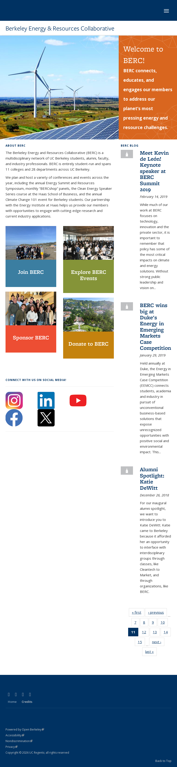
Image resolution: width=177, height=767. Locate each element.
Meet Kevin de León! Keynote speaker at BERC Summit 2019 (154, 171)
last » (151, 652)
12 (145, 632)
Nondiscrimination (19, 741)
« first (138, 613)
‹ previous (157, 613)
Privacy (12, 747)
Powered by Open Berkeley (25, 729)
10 (164, 623)
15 (141, 642)
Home (12, 702)
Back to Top (163, 761)
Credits (27, 702)
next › (158, 642)
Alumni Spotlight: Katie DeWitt (152, 478)
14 (167, 632)
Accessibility (15, 735)
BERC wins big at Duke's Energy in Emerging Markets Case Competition (155, 326)
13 (156, 632)
